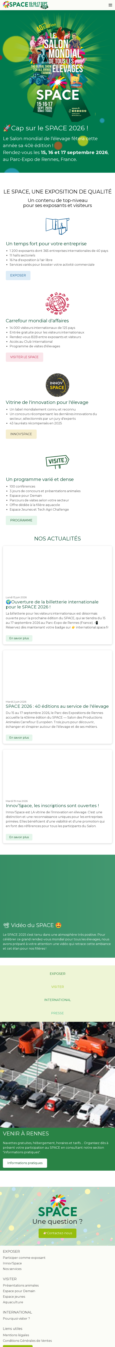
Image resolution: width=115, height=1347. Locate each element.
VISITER (57, 987)
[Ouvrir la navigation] (110, 5)
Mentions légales (16, 1335)
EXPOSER (18, 275)
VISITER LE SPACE (24, 357)
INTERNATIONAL (57, 1000)
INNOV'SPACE (21, 434)
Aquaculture (13, 1302)
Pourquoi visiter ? (16, 1318)
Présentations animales (21, 1285)
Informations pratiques (24, 1163)
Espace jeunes (14, 1296)
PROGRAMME (21, 520)
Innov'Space (12, 1263)
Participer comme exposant (24, 1258)
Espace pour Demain (19, 1291)
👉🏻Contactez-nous (57, 1233)
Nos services (12, 1269)
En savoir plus (19, 638)
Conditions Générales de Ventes (27, 1341)
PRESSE (57, 1013)
